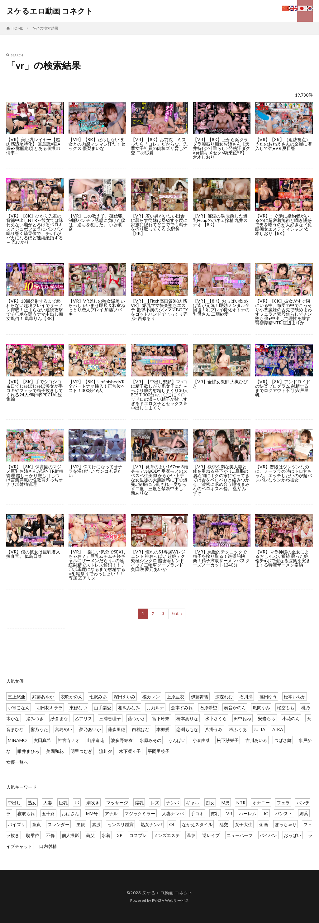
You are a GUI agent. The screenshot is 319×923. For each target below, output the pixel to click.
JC (265, 813)
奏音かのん (235, 707)
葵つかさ (136, 718)
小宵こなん (19, 707)
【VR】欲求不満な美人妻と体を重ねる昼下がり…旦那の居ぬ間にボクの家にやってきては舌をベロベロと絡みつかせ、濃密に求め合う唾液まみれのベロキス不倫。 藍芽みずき (221, 479)
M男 (225, 802)
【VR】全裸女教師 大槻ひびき (220, 384)
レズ (154, 802)
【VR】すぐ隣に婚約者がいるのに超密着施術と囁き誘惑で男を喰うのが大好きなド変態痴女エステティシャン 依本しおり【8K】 (283, 224)
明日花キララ (49, 707)
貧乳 (215, 813)
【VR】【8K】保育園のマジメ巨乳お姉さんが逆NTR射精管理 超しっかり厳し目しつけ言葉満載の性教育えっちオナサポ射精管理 (34, 475)
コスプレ (138, 835)
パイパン (268, 835)
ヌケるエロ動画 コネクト (49, 11)
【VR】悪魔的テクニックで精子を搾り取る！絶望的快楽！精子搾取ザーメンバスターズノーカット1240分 (221, 558)
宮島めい (63, 729)
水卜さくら (216, 718)
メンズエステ (167, 835)
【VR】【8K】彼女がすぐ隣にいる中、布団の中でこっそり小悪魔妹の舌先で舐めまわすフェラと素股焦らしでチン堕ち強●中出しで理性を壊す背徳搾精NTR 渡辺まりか (283, 311)
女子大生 (243, 824)
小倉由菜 (201, 740)
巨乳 (63, 802)
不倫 (50, 835)
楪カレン (151, 696)
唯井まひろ (28, 751)
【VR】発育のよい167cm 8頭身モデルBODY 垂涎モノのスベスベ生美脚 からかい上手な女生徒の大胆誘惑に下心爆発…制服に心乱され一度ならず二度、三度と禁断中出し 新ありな (159, 479)
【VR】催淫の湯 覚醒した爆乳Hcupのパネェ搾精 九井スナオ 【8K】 (220, 220)
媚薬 (303, 813)
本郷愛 (162, 729)
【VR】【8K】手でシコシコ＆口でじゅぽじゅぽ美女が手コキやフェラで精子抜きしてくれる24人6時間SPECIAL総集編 (34, 390)
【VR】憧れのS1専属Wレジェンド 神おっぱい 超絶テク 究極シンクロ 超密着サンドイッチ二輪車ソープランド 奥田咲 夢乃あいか (158, 560)
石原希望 (208, 707)
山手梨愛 (102, 707)
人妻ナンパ (173, 813)
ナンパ (172, 802)
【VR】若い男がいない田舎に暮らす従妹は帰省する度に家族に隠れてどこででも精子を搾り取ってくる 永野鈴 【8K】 (159, 224)
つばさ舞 (283, 740)
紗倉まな (59, 718)
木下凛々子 (130, 751)
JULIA (259, 729)
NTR (240, 802)
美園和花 (55, 751)
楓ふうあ (238, 729)
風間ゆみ (261, 707)
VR (229, 813)
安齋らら (266, 718)
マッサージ (117, 802)
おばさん (70, 813)
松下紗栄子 (228, 740)
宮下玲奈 (160, 718)
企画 (263, 824)
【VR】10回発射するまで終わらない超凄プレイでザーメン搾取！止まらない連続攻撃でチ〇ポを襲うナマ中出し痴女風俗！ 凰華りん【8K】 (34, 309)
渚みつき (35, 718)
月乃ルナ (155, 707)
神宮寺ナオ (69, 740)
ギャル (192, 802)
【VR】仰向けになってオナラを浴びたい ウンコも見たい (95, 471)
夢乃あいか (90, 729)
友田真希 (42, 740)
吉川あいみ (256, 740)
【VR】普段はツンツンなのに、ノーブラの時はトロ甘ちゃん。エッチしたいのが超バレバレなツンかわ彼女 (283, 473)
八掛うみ (213, 729)
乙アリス (83, 718)
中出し (14, 802)
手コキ (197, 813)
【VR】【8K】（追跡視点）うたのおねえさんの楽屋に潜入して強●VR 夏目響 (283, 144)
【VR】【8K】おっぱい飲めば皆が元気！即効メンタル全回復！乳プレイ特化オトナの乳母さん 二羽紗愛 (221, 307)
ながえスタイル (197, 824)
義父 (90, 835)
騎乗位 (32, 835)
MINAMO (17, 740)
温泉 (191, 835)
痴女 (210, 802)
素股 (96, 824)
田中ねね (242, 718)
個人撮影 (70, 835)
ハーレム (247, 813)
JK (76, 802)
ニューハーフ (239, 835)
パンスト (284, 813)
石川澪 (246, 696)
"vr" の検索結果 (45, 28)
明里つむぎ (81, 751)
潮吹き (92, 802)
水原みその (150, 740)
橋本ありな (187, 718)
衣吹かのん (72, 696)
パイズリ (16, 824)
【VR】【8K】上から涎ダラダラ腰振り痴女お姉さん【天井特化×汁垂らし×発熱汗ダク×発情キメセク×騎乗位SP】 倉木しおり (221, 148)
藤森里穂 (116, 729)
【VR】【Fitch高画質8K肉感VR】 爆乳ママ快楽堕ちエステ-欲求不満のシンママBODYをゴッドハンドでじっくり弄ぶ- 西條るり (159, 309)
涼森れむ (224, 696)
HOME (17, 28)
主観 (80, 824)
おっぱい (292, 835)
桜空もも (285, 707)
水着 (106, 835)
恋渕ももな (187, 729)
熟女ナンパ (151, 824)
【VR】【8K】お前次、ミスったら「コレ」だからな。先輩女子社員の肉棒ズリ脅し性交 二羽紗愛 (159, 146)
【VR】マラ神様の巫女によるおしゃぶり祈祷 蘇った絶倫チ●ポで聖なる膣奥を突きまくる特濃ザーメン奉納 (282, 558)
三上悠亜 (16, 696)
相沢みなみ (129, 707)
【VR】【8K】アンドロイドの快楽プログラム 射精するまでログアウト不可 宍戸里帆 (282, 388)
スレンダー (58, 824)
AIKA (277, 729)
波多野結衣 (122, 740)
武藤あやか (43, 696)
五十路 (48, 813)
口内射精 (48, 846)
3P (119, 835)
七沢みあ (98, 696)
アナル (111, 813)
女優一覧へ (17, 762)
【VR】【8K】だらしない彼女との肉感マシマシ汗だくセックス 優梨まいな (97, 144)
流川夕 (105, 751)
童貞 (36, 824)
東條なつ (78, 707)
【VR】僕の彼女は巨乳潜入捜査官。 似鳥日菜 (33, 554)
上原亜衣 (175, 696)
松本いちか (295, 696)
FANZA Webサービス (170, 900)
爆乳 (139, 802)
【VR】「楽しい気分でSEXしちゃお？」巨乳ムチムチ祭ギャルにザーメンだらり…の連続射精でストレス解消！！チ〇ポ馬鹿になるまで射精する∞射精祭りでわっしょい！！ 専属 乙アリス (97, 565)
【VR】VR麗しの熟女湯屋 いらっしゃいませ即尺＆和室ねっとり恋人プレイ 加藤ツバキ (97, 307)
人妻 (47, 802)
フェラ (283, 802)
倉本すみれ (182, 707)
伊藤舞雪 (199, 696)
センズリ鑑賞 (120, 824)
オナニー (261, 802)
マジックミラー (140, 813)
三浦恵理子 (110, 718)
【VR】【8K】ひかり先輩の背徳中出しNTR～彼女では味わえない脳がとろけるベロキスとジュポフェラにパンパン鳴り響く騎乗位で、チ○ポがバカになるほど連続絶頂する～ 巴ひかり (34, 229)
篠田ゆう (268, 696)
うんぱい (177, 740)
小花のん (291, 718)
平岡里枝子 (158, 751)
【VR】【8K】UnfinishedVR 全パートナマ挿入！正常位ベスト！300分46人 (97, 386)
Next (175, 613)
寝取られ (26, 813)
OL (172, 824)
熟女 (32, 802)
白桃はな (141, 729)
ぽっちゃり (286, 824)
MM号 (92, 813)
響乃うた (39, 729)
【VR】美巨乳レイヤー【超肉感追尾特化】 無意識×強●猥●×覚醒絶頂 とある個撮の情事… (33, 146)
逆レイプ (211, 835)
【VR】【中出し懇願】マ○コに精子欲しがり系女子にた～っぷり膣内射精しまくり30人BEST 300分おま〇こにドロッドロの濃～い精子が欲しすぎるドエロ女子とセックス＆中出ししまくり (159, 394)
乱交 (223, 824)
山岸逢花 (95, 740)
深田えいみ (125, 696)
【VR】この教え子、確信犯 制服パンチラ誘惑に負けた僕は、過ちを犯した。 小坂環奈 (97, 222)
